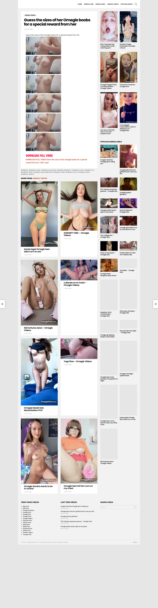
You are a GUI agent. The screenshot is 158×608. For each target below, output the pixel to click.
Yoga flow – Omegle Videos (78, 424)
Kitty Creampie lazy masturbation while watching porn (107, 46)
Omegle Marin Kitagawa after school (108, 275)
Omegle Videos (113, 4)
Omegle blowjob (49, 233)
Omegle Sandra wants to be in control (38, 550)
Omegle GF (90, 233)
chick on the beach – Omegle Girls (108, 254)
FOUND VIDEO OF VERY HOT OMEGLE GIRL (128, 254)
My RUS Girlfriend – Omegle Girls (126, 211)
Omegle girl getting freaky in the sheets (107, 336)
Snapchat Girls (27, 592)
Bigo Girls (26, 569)
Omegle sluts (72, 236)
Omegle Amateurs (28, 573)
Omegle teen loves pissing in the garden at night (108, 379)
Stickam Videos (127, 4)
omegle (25, 233)
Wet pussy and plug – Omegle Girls (128, 312)
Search (135, 571)
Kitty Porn (26, 571)
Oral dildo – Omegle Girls (127, 271)
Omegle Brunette (65, 233)
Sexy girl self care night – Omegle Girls (128, 332)
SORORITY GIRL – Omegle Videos (76, 297)
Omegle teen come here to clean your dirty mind (108, 423)
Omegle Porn (60, 236)
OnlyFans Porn (27, 584)
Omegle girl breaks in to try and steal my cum (128, 228)
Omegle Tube (88, 4)
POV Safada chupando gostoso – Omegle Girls (108, 190)
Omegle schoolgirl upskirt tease (126, 375)
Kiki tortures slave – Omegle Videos (38, 392)
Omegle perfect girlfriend (125, 193)
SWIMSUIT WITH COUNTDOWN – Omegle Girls (106, 314)
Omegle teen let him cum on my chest (78, 550)
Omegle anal (35, 233)
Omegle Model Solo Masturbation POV (34, 472)
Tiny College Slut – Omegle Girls (107, 236)
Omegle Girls (100, 4)
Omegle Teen (85, 236)
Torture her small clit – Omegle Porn (128, 86)
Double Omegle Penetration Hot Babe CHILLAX (127, 46)
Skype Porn (26, 590)
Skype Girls (26, 588)
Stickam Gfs (27, 594)
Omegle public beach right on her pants (108, 211)
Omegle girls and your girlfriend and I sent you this (128, 172)
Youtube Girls (27, 598)
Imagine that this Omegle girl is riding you (107, 162)
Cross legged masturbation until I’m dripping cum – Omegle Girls (128, 128)
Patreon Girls (27, 586)
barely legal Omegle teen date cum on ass (37, 313)
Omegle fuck (79, 233)
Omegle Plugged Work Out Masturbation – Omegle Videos (108, 86)
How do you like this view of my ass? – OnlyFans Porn (107, 132)
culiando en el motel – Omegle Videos (75, 347)
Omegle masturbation (44, 236)
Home (80, 4)
